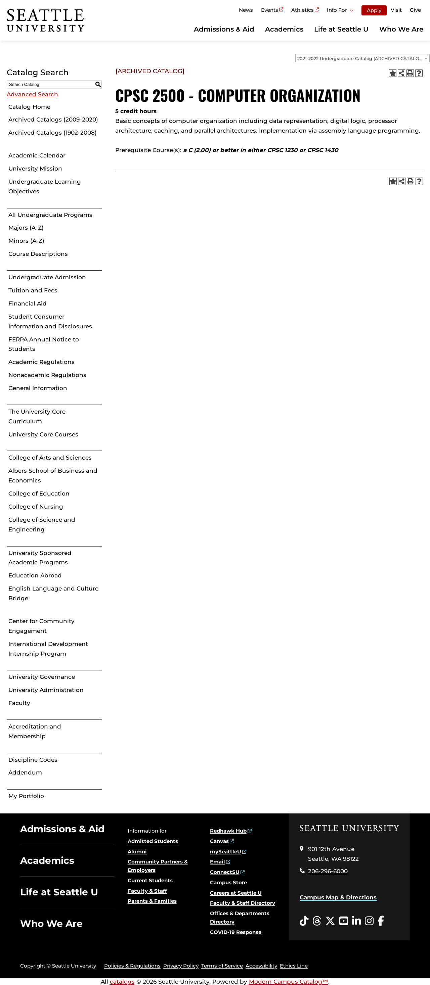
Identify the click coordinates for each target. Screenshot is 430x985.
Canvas (219, 841)
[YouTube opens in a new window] (343, 921)
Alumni (137, 851)
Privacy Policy (181, 966)
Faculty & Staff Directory (242, 903)
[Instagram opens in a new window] (369, 921)
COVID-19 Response (235, 932)
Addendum (25, 772)
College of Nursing (35, 506)
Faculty (19, 703)
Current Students (150, 880)
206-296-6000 (328, 871)
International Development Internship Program (48, 649)
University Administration (46, 690)
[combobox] (362, 58)
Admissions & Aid (224, 29)
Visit (396, 10)
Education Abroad (35, 575)
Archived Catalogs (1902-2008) (52, 132)
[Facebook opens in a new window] (381, 921)
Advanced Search (32, 94)
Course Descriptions (38, 253)
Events (269, 10)
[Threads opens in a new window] (316, 921)
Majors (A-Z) (26, 227)
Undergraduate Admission (47, 277)
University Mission (35, 168)
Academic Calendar (37, 155)
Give (415, 10)
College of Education (39, 493)
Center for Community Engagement (41, 626)
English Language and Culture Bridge (53, 593)
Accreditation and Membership (34, 731)
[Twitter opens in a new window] (330, 921)
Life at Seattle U (341, 29)
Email (217, 861)
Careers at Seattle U (236, 893)
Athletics (302, 10)
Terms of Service (222, 966)
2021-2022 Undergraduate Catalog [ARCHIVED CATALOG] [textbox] (360, 58)
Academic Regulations (41, 362)
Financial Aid (27, 303)
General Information (37, 388)
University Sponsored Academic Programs (40, 558)
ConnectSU (225, 872)
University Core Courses (43, 434)
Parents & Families (152, 901)
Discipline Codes (32, 759)
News (246, 10)
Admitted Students (153, 841)
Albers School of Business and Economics (52, 475)
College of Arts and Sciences (50, 457)
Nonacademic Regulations (47, 375)
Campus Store (228, 882)
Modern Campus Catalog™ (288, 981)
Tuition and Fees (32, 290)
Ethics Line (294, 966)
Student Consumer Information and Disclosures (50, 321)
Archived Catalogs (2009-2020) (53, 119)
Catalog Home (29, 106)
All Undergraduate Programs (50, 215)
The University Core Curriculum (37, 416)
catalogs (122, 981)
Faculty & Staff (147, 891)
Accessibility (261, 966)
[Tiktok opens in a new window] (304, 921)
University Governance (41, 676)
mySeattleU (225, 851)
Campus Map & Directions (338, 897)
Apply (374, 10)
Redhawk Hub (228, 831)
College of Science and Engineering (41, 524)
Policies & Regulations (132, 966)
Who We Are (401, 29)
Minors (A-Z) (26, 240)
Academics (284, 29)
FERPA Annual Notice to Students (43, 344)
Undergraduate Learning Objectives (44, 186)
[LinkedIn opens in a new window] (356, 921)
